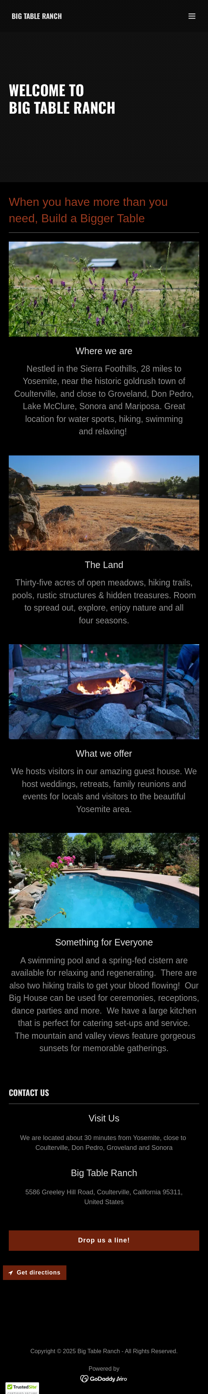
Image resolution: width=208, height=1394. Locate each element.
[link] (37, 16)
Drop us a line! (104, 1240)
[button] (192, 16)
